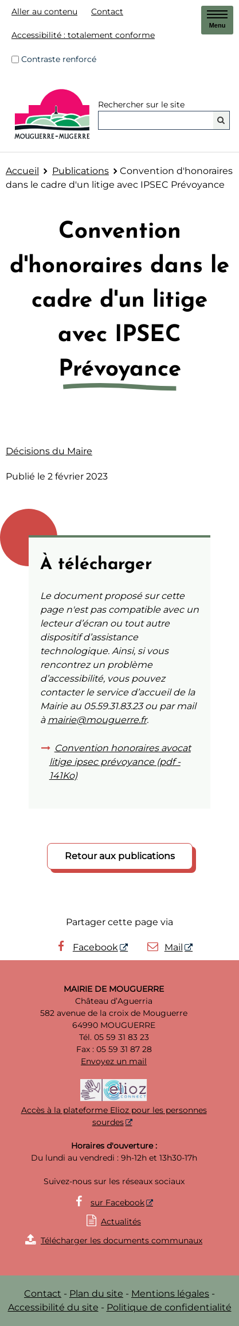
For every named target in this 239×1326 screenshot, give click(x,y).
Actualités (121, 1221)
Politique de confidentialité (169, 1307)
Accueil (22, 170)
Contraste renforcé (58, 59)
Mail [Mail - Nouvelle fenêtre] (164, 947)
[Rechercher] (221, 120)
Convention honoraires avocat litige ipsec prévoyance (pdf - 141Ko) (120, 762)
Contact (107, 11)
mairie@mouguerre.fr (97, 719)
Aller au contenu (44, 11)
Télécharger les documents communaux (113, 1240)
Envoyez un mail (114, 1061)
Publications (80, 170)
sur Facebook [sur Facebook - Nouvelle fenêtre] (117, 1202)
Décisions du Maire (49, 451)
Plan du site (96, 1293)
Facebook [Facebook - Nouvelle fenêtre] (86, 947)
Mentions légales (170, 1293)
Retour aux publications (120, 856)
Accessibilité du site (53, 1307)
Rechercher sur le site (141, 104)
